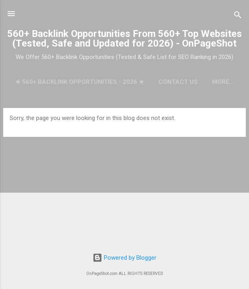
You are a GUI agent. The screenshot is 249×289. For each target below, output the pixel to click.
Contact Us (178, 81)
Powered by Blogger (124, 257)
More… (223, 81)
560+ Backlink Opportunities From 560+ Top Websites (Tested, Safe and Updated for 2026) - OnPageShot (124, 38)
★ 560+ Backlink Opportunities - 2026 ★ (79, 81)
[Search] (238, 16)
